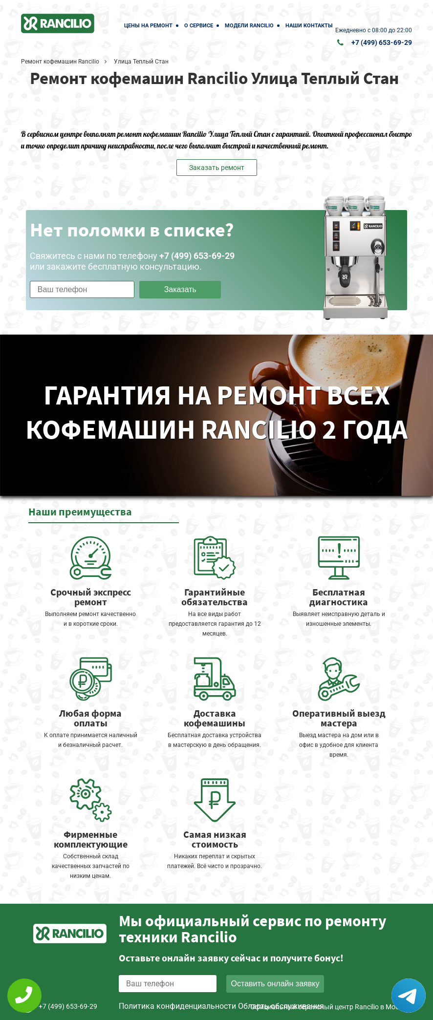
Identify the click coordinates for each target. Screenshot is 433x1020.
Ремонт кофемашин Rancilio (60, 61)
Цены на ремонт (148, 25)
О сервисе (198, 25)
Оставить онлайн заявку (275, 983)
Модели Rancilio (249, 25)
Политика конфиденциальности (177, 1006)
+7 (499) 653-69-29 (381, 42)
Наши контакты (309, 25)
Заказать (180, 289)
